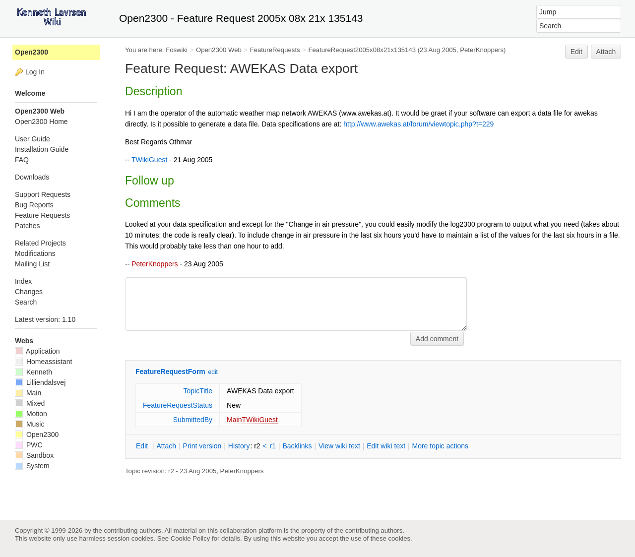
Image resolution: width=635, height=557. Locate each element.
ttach (166, 446)
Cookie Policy (190, 538)
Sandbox (34, 455)
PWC (29, 445)
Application (37, 351)
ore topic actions (440, 446)
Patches (27, 226)
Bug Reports (34, 205)
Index (23, 281)
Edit (576, 52)
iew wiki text (339, 446)
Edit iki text (386, 446)
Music (29, 424)
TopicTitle (197, 391)
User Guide (32, 139)
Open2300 (31, 52)
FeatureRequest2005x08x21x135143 (362, 50)
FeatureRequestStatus (177, 405)
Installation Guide (41, 149)
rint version (202, 446)
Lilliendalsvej (40, 382)
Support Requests (42, 194)
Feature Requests (42, 215)
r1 (273, 446)
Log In (35, 72)
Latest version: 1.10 (45, 319)
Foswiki (177, 50)
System (32, 466)
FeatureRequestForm (170, 371)
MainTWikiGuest (252, 420)
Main (28, 393)
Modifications (35, 253)
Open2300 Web (219, 50)
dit (143, 446)
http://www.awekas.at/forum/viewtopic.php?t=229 (418, 124)
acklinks (297, 446)
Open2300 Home (41, 121)
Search (26, 302)
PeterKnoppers (154, 264)
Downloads (32, 177)
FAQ (22, 160)
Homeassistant (43, 362)
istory (239, 446)
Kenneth (33, 372)
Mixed (30, 403)
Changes (29, 292)
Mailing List (32, 264)
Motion (31, 414)
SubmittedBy (192, 420)
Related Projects (40, 243)
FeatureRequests (275, 50)
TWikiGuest (149, 160)
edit (213, 372)
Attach (606, 52)
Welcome (30, 93)
